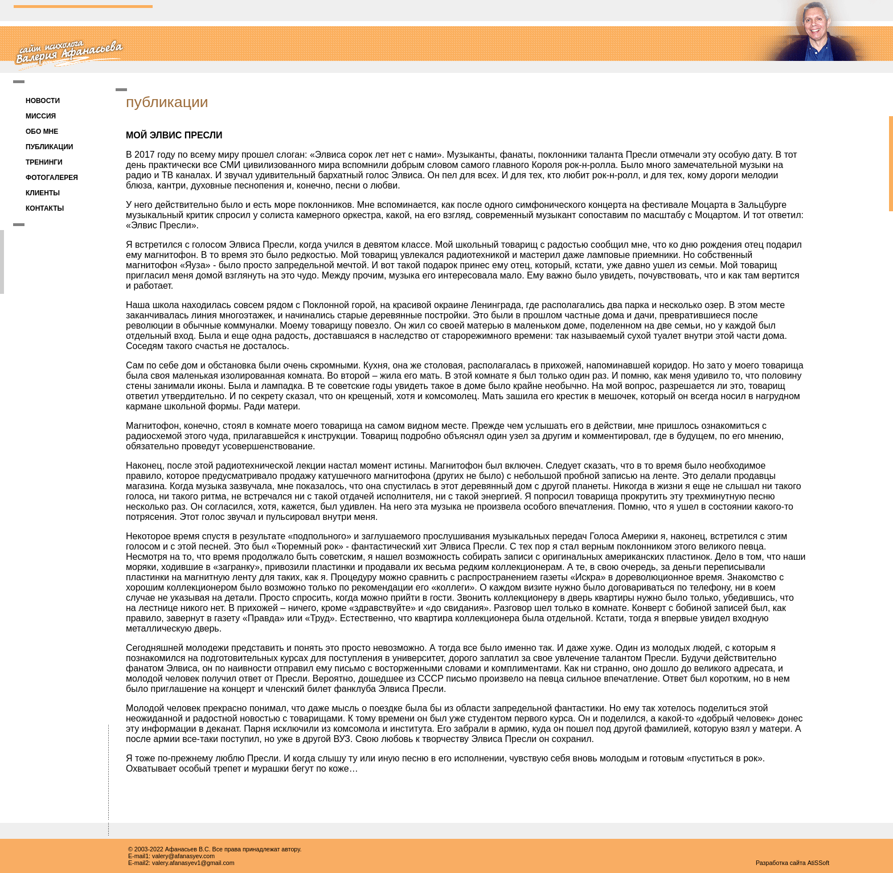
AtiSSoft (819, 862)
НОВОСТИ (43, 101)
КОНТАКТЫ (45, 208)
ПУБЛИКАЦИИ (49, 147)
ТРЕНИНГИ (44, 162)
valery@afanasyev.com (183, 855)
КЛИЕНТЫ (43, 193)
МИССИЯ (41, 116)
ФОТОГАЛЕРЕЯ (52, 178)
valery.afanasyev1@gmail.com (193, 862)
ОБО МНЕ (42, 132)
